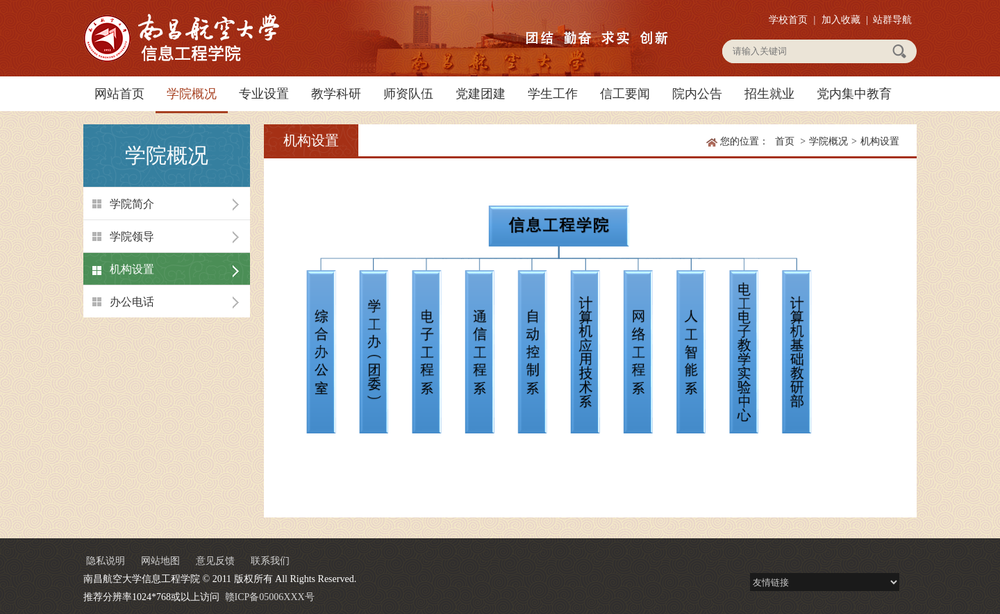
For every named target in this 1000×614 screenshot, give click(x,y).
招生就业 (769, 94)
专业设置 (264, 94)
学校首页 (788, 20)
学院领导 (132, 236)
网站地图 (160, 561)
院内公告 (697, 94)
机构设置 (132, 269)
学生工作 (553, 94)
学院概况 (192, 94)
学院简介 (132, 204)
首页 (784, 141)
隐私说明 (105, 561)
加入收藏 (841, 20)
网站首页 (119, 94)
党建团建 (481, 94)
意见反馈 (215, 561)
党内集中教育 (854, 94)
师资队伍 (408, 94)
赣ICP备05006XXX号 (270, 597)
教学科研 (336, 94)
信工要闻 (625, 94)
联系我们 (270, 561)
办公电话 (132, 302)
